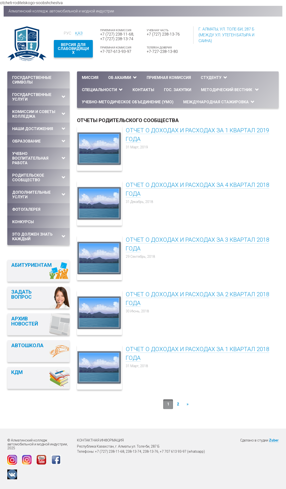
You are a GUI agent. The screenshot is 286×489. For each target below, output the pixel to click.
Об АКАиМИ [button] (122, 77)
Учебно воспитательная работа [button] (39, 158)
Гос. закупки (177, 89)
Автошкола (27, 345)
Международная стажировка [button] (219, 102)
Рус (67, 33)
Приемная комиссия (169, 77)
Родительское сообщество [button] (39, 177)
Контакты (143, 89)
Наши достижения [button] (39, 128)
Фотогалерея (26, 209)
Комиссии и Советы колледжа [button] (39, 114)
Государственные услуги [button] (39, 97)
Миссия (90, 77)
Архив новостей (24, 321)
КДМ (17, 372)
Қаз (79, 33)
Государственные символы (31, 80)
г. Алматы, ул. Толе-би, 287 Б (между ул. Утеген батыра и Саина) (226, 35)
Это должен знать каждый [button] (39, 236)
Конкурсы (23, 222)
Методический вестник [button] (230, 89)
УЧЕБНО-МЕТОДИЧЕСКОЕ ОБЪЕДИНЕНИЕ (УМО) (127, 102)
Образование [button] (39, 141)
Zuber (274, 440)
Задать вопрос (21, 294)
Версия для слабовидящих (73, 48)
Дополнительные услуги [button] (39, 194)
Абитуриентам (31, 265)
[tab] (38, 79)
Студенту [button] (214, 77)
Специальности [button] (102, 89)
